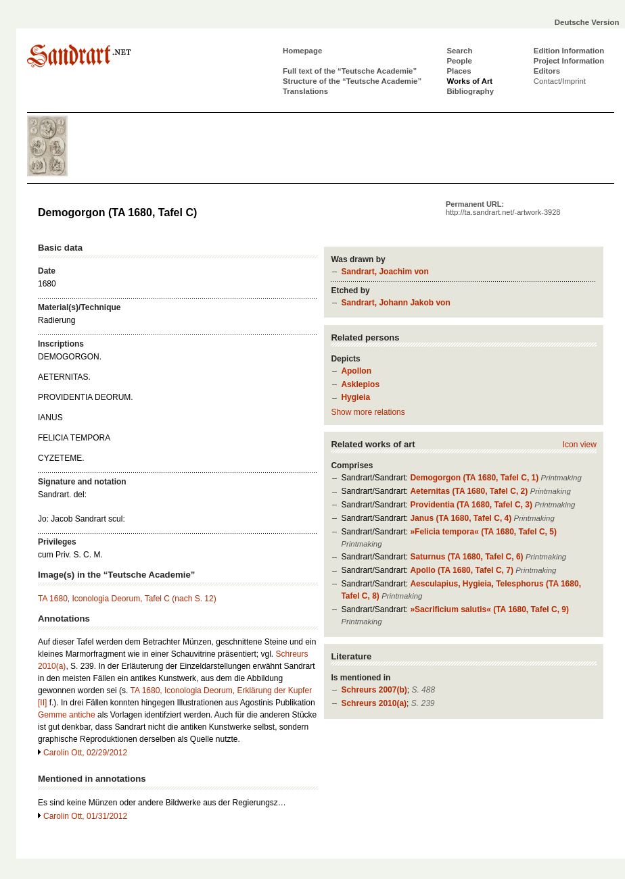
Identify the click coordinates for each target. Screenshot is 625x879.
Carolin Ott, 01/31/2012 (85, 816)
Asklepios (360, 384)
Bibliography (470, 91)
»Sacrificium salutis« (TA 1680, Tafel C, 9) (489, 609)
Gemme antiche (66, 715)
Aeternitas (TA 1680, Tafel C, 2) (469, 491)
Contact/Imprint (560, 81)
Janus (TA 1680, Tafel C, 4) (460, 518)
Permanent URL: (503, 208)
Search (459, 51)
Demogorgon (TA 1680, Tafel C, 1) (474, 477)
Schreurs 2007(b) (374, 690)
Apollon (356, 371)
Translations (305, 91)
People (458, 61)
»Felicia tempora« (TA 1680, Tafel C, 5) (483, 531)
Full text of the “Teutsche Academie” (350, 71)
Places (458, 71)
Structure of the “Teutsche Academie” (352, 81)
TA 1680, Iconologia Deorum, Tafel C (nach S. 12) (127, 598)
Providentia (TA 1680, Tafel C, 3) (471, 504)
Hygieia (355, 397)
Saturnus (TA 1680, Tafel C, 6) (466, 556)
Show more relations (367, 412)
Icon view (580, 444)
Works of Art (469, 81)
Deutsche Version (587, 22)
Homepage (302, 51)
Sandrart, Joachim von (384, 271)
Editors (547, 71)
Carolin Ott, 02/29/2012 (85, 752)
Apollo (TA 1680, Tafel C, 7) (461, 570)
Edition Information (569, 51)
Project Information (569, 61)
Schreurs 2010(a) (374, 703)
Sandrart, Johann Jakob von (395, 302)
